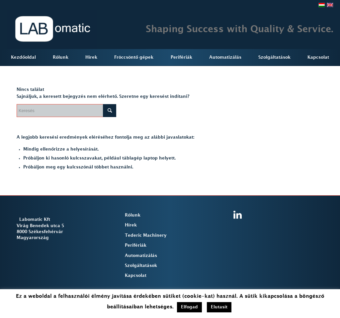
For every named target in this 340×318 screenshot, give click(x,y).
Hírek (131, 225)
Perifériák (135, 245)
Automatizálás (141, 256)
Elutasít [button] (219, 307)
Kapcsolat (135, 276)
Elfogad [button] (189, 307)
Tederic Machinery (146, 235)
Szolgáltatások (141, 266)
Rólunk (132, 215)
